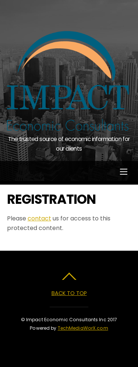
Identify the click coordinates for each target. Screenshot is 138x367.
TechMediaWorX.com (83, 328)
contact (39, 218)
